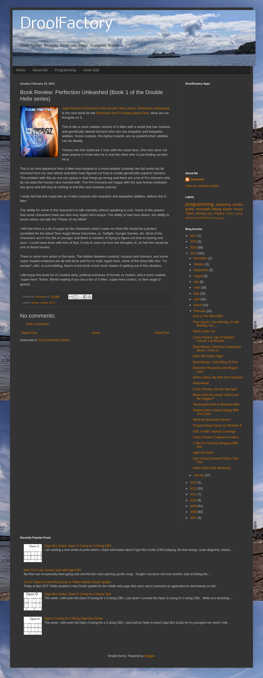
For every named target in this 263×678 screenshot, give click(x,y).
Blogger (149, 656)
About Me (40, 70)
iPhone (238, 209)
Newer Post (29, 333)
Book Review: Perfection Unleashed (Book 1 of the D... (217, 348)
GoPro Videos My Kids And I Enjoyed (217, 377)
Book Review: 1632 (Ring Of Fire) (215, 362)
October (199, 264)
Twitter (189, 213)
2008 (194, 512)
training (200, 213)
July (197, 282)
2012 (194, 488)
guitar (189, 209)
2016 (194, 241)
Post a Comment (37, 324)
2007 (194, 518)
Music (227, 209)
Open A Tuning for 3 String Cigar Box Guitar (73, 618)
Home (20, 70)
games (189, 217)
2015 (194, 247)
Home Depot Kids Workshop (212, 468)
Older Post (162, 333)
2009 (194, 506)
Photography (217, 217)
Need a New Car (204, 331)
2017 (194, 236)
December (201, 258)
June (197, 287)
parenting (223, 204)
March (198, 305)
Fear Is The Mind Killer (208, 316)
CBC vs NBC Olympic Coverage (214, 431)
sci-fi (52, 302)
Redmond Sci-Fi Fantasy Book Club (122, 113)
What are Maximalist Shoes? (212, 419)
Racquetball (201, 383)
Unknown (197, 179)
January (199, 475)
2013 (194, 482)
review (44, 302)
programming (199, 204)
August (199, 276)
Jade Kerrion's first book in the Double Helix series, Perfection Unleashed (115, 108)
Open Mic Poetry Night (208, 356)
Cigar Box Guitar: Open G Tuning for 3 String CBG (77, 546)
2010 (194, 500)
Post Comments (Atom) (54, 340)
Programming (65, 70)
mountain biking (208, 209)
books (35, 302)
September (201, 270)
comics (238, 213)
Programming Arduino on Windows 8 (217, 425)
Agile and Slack (203, 452)
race (209, 213)
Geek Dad (91, 70)
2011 (194, 494)
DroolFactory (66, 24)
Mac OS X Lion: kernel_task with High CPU (52, 570)
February (200, 311)
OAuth (229, 213)
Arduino (219, 213)
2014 (194, 253)
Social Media (202, 217)
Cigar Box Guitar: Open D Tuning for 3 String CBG (77, 594)
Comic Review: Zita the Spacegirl (215, 389)
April (197, 299)
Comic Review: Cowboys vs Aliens (216, 437)
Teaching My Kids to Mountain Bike (216, 404)
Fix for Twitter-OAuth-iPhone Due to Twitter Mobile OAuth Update (67, 582)
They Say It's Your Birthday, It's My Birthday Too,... (216, 323)
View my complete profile (202, 186)
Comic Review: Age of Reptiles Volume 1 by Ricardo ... (213, 339)
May (197, 293)
